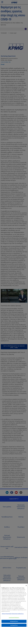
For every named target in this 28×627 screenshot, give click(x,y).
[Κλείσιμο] (26, 586)
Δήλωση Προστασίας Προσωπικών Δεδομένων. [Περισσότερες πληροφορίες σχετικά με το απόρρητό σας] (13, 614)
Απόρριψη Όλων (14, 622)
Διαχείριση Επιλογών (14, 618)
